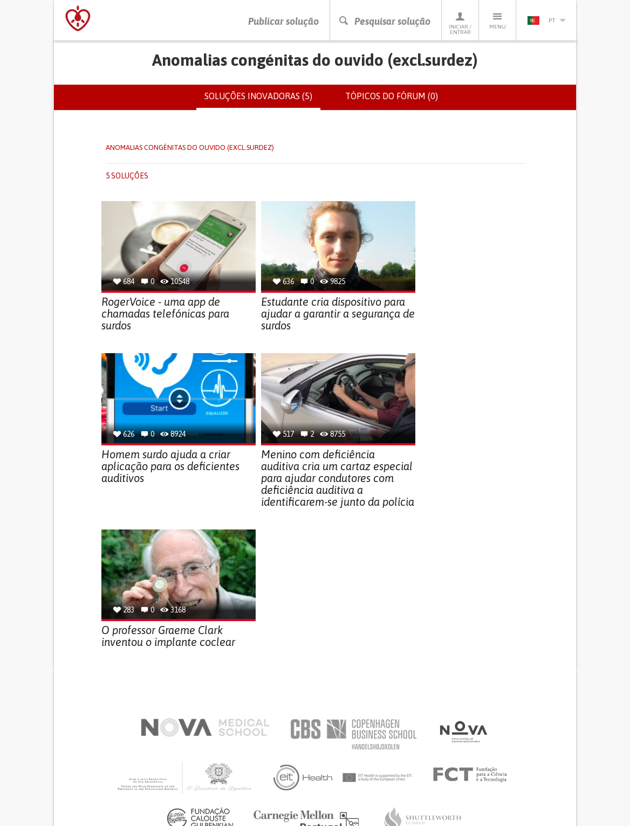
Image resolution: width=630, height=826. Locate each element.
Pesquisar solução (384, 21)
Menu (497, 20)
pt (546, 20)
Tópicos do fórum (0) (391, 96)
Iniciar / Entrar (460, 23)
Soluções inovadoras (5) (262, 100)
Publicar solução (283, 21)
